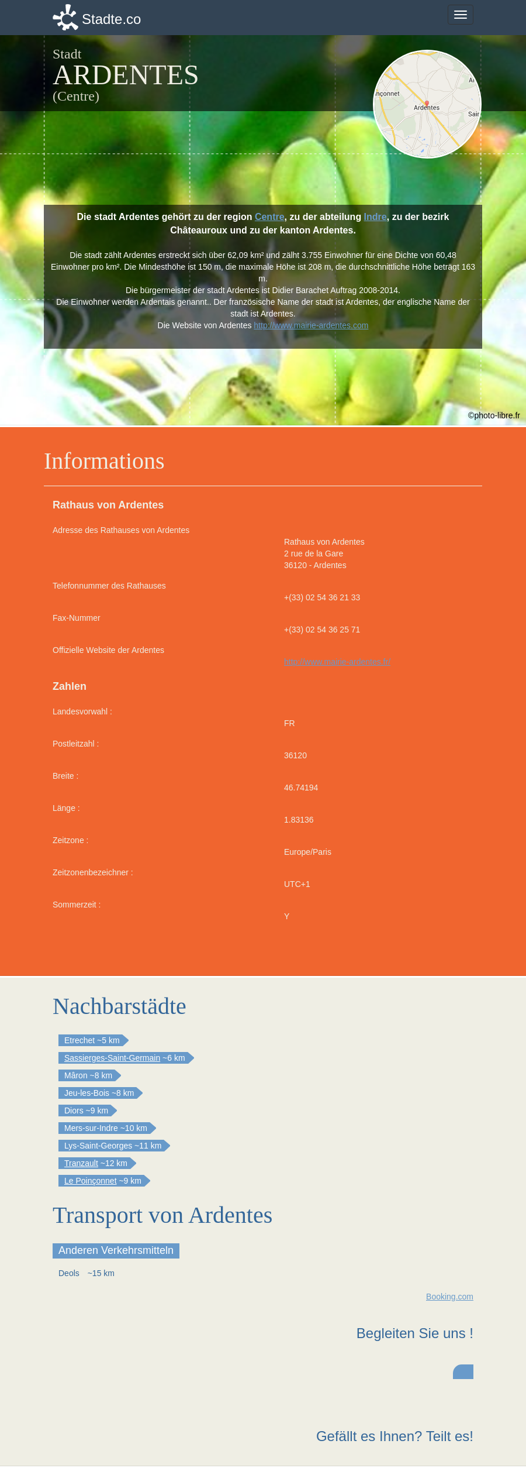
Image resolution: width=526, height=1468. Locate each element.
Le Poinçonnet (90, 1180)
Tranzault (81, 1163)
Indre (375, 217)
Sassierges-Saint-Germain (112, 1058)
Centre (270, 217)
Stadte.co (111, 19)
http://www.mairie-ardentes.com (311, 325)
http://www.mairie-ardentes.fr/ (337, 661)
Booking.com (449, 1296)
